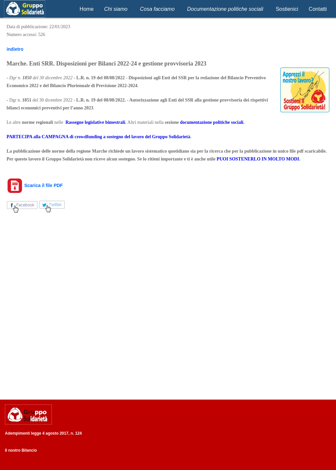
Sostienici (287, 9)
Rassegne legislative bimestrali (95, 122)
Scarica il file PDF (35, 185)
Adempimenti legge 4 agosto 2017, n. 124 (43, 433)
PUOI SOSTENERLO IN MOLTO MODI (258, 159)
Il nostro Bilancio (21, 450)
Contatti (318, 9)
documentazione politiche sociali (211, 122)
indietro (15, 49)
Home (87, 9)
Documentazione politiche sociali (225, 9)
